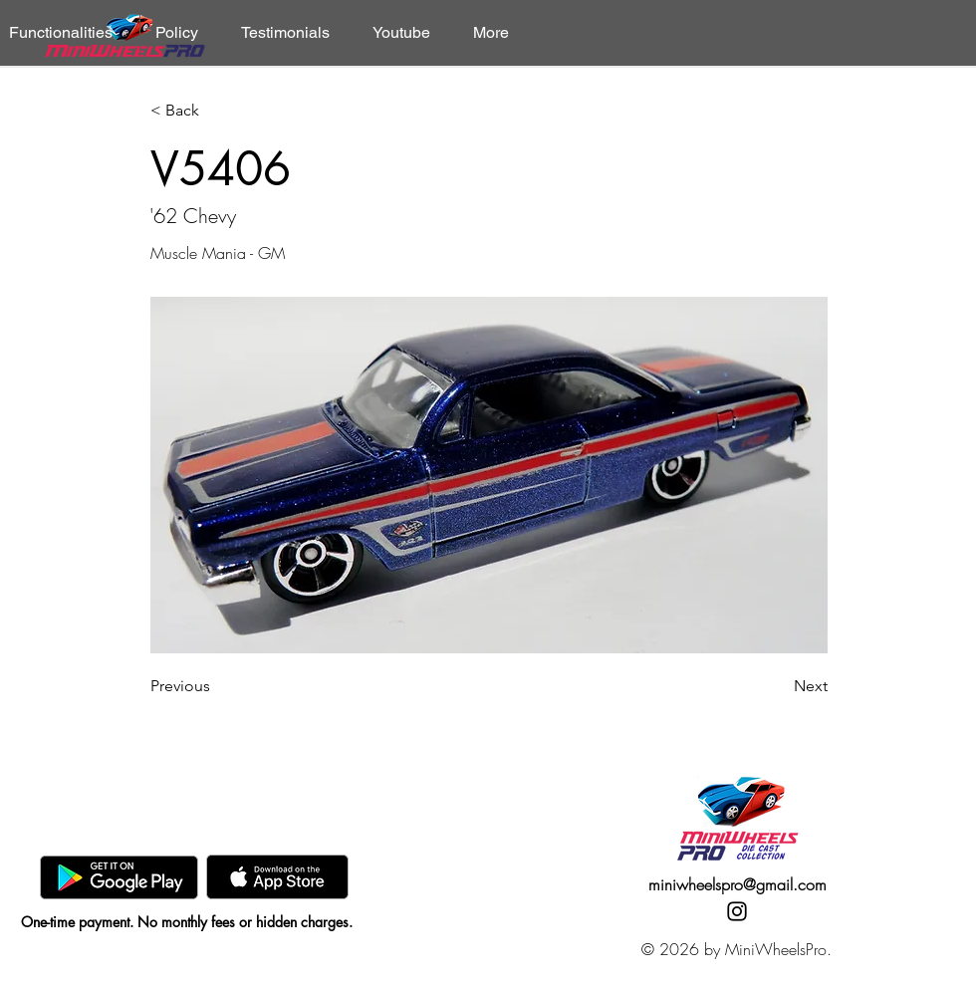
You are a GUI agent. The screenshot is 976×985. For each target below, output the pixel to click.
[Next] (778, 686)
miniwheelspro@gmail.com (737, 884)
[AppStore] (277, 877)
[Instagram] (737, 911)
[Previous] (216, 686)
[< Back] (216, 111)
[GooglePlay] (119, 877)
